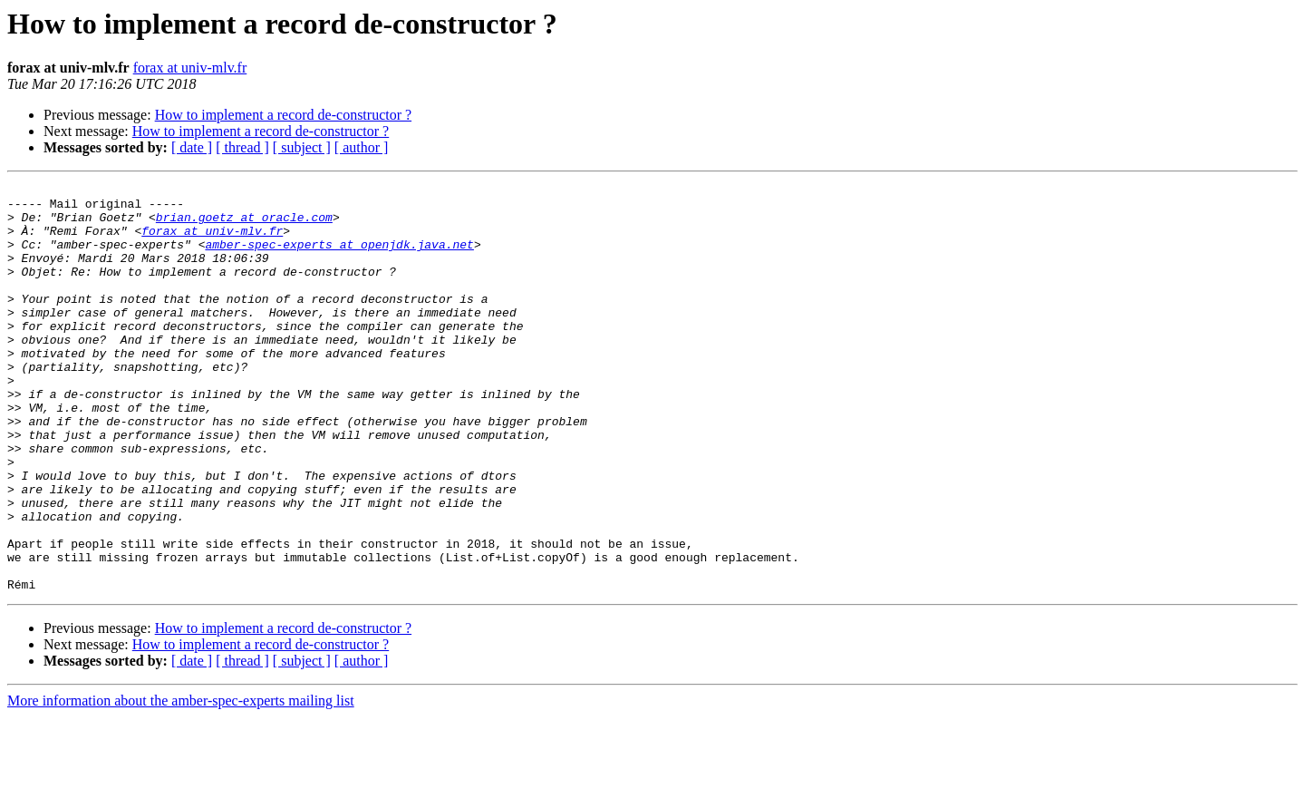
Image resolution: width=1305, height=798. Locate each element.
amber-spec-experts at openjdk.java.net (339, 257)
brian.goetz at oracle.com (244, 225)
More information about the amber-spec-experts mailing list (180, 782)
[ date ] (191, 147)
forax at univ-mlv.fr (190, 67)
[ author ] (361, 147)
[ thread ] (242, 147)
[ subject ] (302, 147)
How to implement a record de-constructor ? (283, 114)
